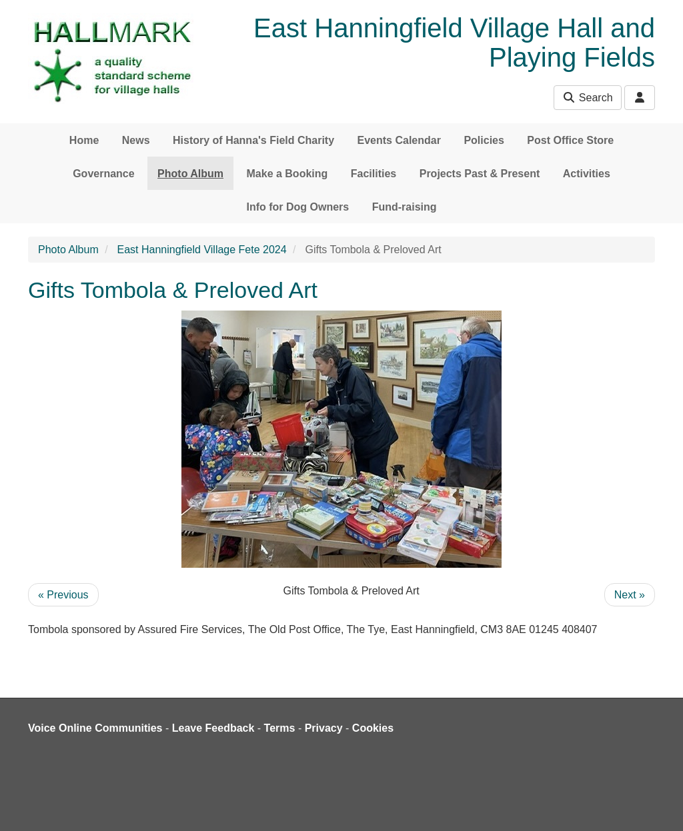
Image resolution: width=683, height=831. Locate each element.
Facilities (373, 173)
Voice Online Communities (95, 728)
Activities (586, 173)
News (136, 140)
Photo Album (190, 173)
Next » (629, 594)
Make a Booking (287, 173)
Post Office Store (570, 140)
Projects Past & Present (480, 173)
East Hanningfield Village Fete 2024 (202, 249)
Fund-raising (404, 207)
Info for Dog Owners (297, 207)
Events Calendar (399, 140)
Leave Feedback (213, 728)
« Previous (63, 594)
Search (587, 97)
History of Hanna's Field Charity (253, 140)
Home (84, 140)
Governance (103, 173)
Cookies (373, 728)
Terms (279, 728)
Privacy (324, 728)
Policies (484, 140)
